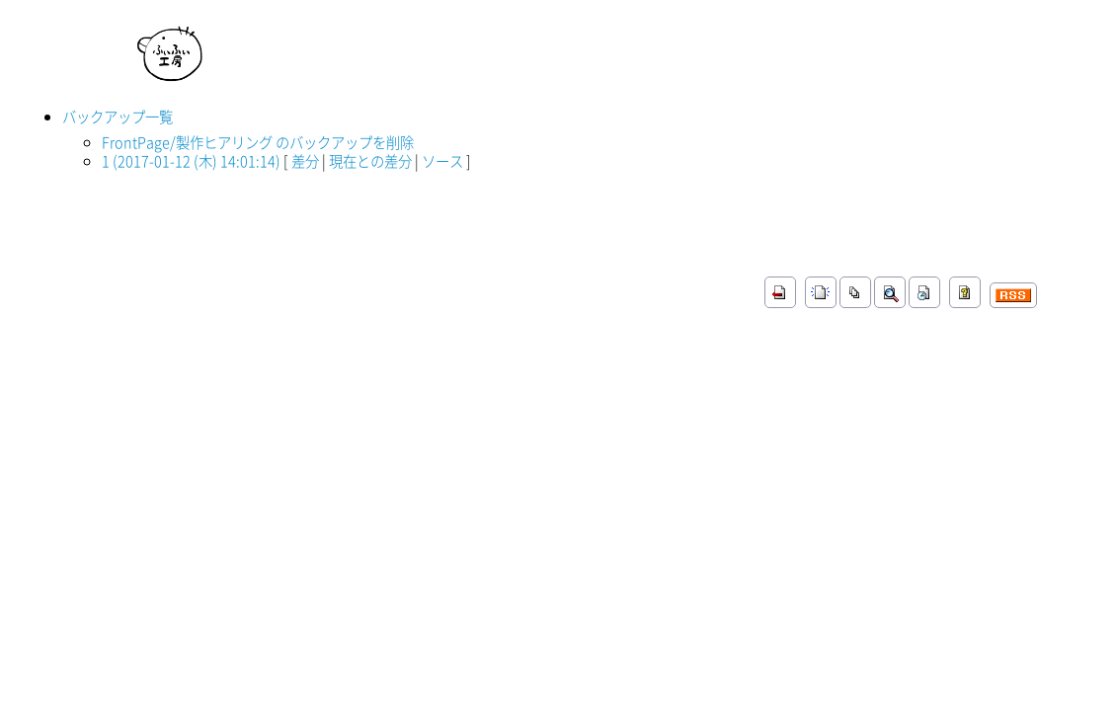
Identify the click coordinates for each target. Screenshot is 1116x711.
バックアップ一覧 (117, 116)
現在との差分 (370, 161)
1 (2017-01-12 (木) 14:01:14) (191, 161)
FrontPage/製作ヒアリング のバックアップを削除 (258, 142)
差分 (305, 161)
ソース (442, 161)
